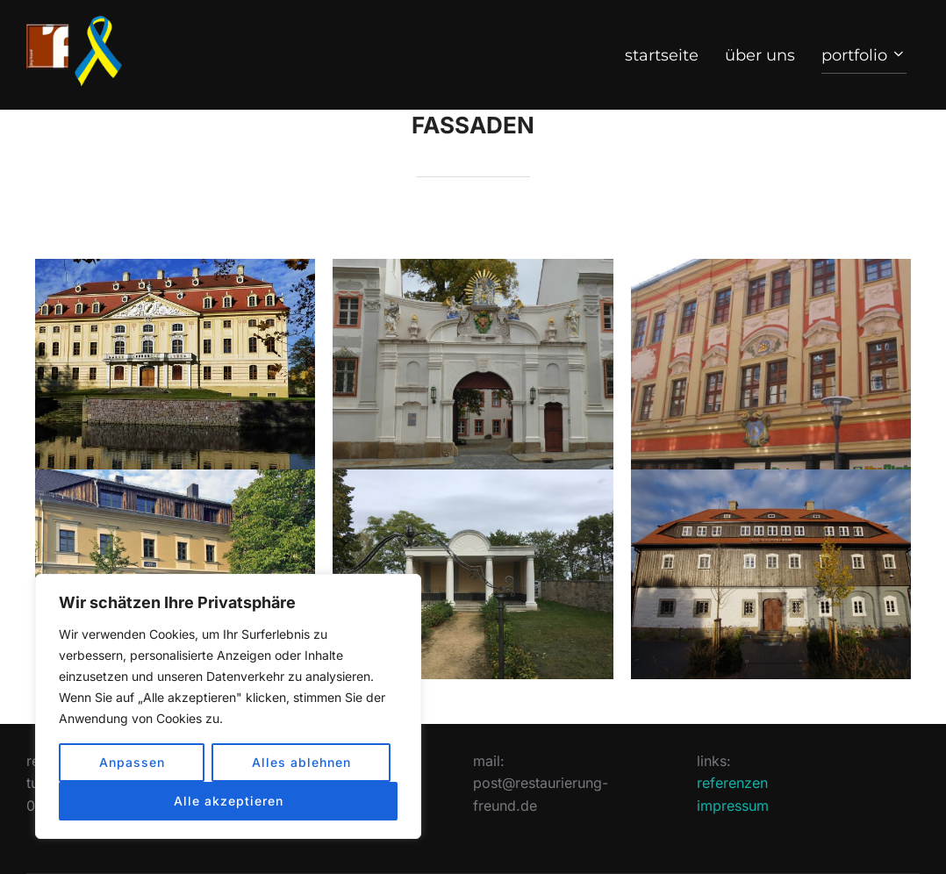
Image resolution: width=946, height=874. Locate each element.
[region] (228, 706)
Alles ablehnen (301, 762)
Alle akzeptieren (228, 800)
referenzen (732, 783)
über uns (760, 55)
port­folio (864, 55)
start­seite (662, 55)
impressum (733, 805)
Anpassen (132, 762)
